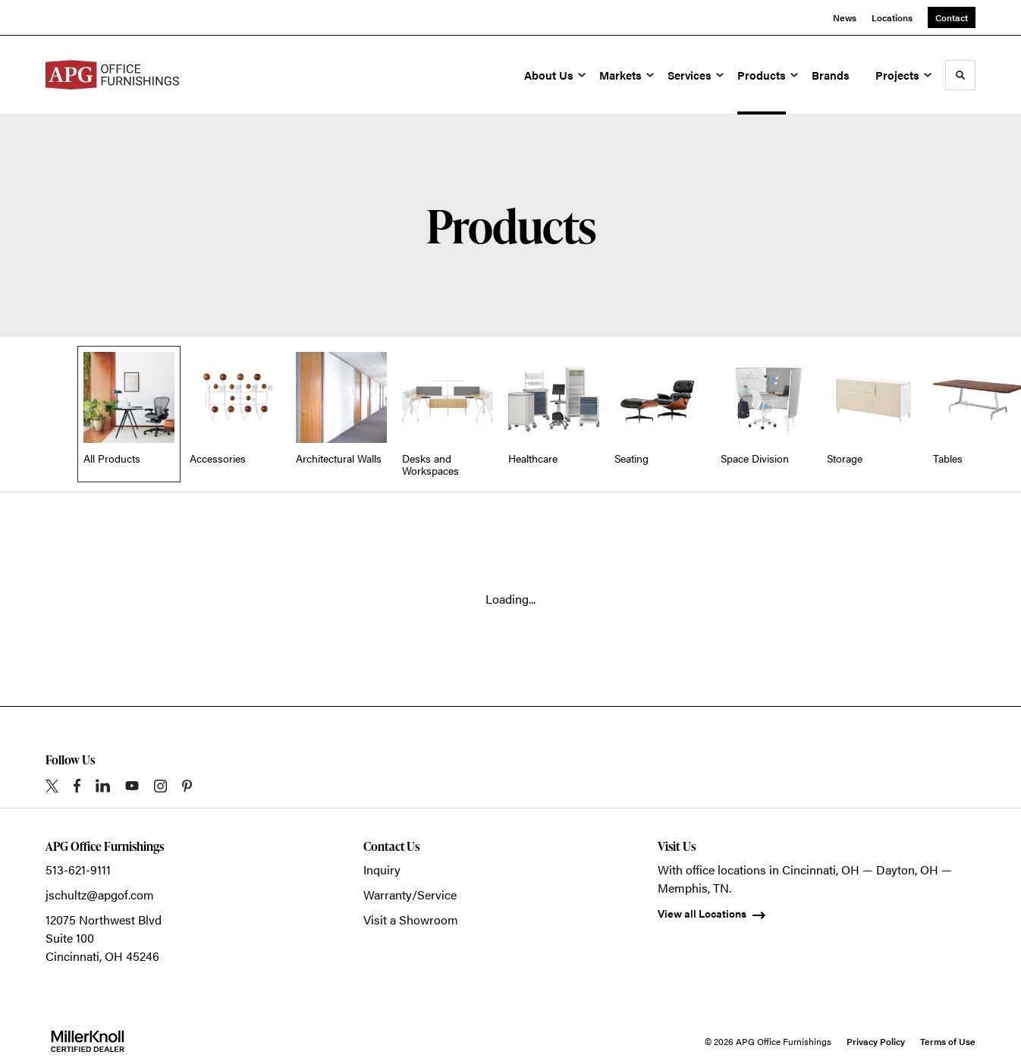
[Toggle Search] (960, 75)
